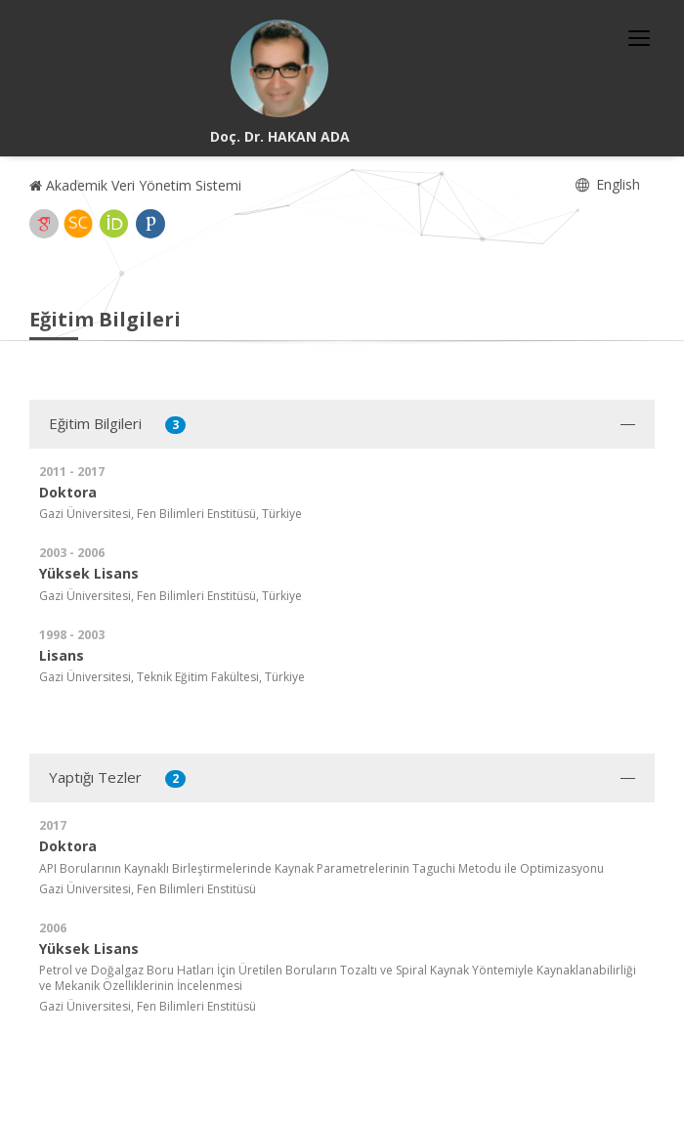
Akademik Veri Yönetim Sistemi (135, 185)
